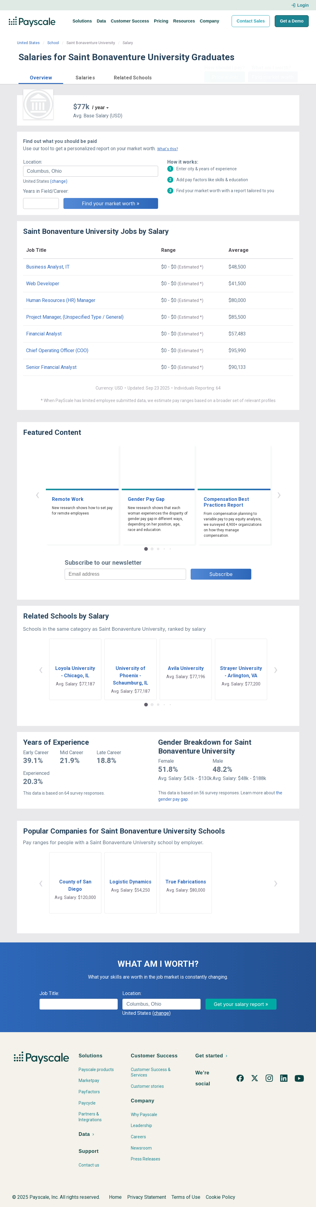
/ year (98, 107)
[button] (41, 77)
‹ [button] (37, 494)
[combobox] (90, 171)
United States (28, 43)
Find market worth (273, 77)
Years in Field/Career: (46, 191)
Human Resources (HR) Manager (60, 300)
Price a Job (225, 77)
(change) (58, 181)
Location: (32, 162)
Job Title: (49, 993)
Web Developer (42, 283)
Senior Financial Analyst (51, 367)
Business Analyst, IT (48, 267)
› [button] (279, 494)
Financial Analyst (44, 334)
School (53, 43)
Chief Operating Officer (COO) (57, 350)
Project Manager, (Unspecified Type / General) (75, 317)
